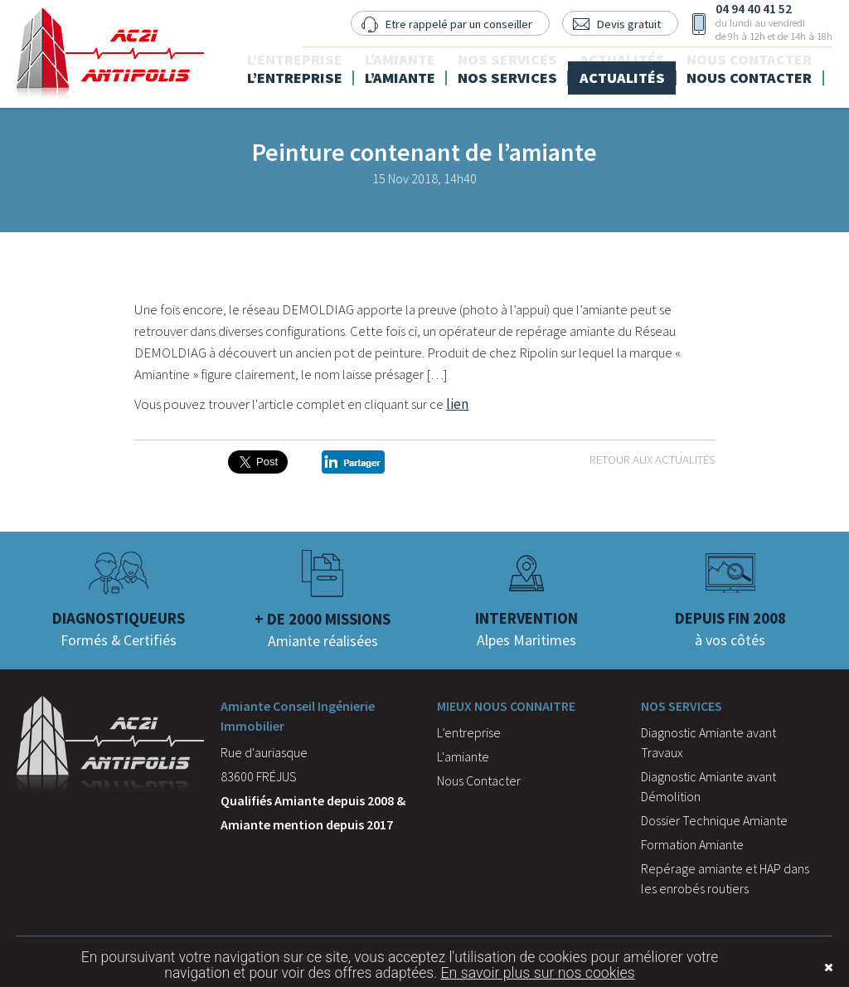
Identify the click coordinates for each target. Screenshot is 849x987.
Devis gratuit (624, 24)
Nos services (531, 71)
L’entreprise (330, 71)
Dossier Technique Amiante (714, 820)
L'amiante (463, 756)
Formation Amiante (692, 844)
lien (457, 404)
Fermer (803, 967)
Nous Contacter (479, 780)
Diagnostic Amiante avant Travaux (708, 742)
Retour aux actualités (652, 459)
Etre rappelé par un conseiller (451, 24)
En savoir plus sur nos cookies (537, 973)
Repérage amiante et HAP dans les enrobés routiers (725, 878)
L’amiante (430, 71)
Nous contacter (761, 71)
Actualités (640, 71)
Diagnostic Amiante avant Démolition (708, 786)
